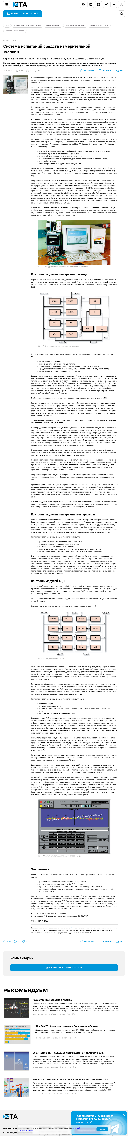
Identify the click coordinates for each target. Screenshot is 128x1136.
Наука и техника (53, 25)
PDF (119, 71)
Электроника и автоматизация (27, 25)
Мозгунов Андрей (97, 59)
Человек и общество (15, 31)
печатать (104, 71)
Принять (102, 1129)
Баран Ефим (10, 59)
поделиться (86, 71)
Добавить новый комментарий (64, 968)
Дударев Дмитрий (74, 59)
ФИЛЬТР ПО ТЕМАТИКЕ (25, 14)
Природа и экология (99, 25)
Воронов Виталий (52, 59)
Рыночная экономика (75, 25)
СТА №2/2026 (49, 1014)
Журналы (45, 1124)
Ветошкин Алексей (30, 59)
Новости (60, 1124)
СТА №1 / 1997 (10, 41)
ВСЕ (7, 25)
